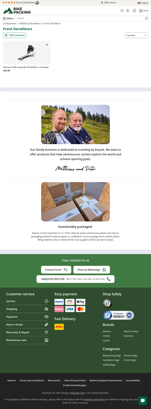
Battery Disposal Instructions (106, 380)
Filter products (15, 35)
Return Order (27, 324)
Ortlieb (106, 335)
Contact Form (56, 269)
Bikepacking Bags (112, 355)
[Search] (146, 18)
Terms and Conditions (32, 380)
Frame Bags (130, 360)
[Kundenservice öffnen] (142, 400)
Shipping (27, 309)
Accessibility (133, 380)
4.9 (21, 3)
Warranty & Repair (27, 332)
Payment (27, 316)
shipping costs (77, 392)
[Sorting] (136, 35)
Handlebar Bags (111, 360)
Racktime (128, 335)
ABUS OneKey (131, 331)
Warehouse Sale (27, 340)
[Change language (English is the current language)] (143, 3)
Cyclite (106, 340)
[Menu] (8, 18)
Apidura (107, 331)
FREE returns (108, 2)
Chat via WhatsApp (91, 269)
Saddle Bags (109, 364)
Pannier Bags (130, 355)
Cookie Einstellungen (74, 385)
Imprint (11, 380)
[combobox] (79, 18)
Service (27, 301)
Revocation (54, 380)
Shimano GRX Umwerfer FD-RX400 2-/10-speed (26, 67)
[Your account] (128, 10)
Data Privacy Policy (75, 380)
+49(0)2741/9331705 (75, 279)
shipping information (95, 399)
